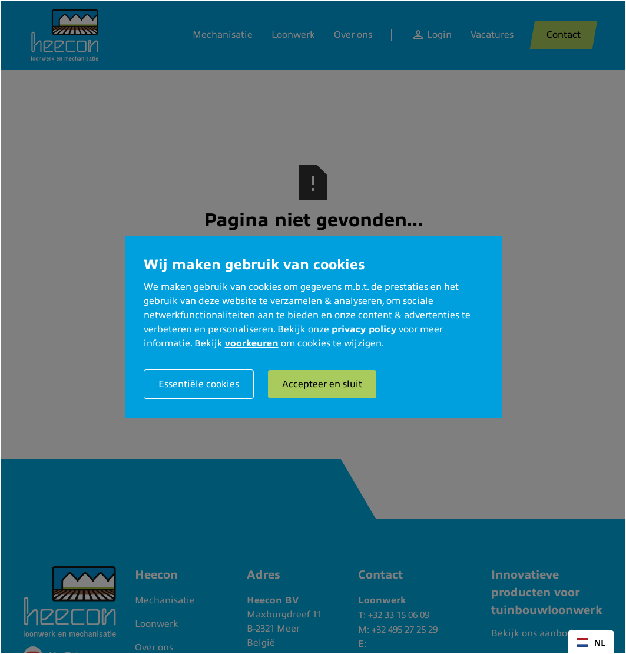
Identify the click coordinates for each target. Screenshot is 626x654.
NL (591, 642)
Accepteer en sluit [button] (322, 384)
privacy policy (364, 329)
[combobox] (591, 642)
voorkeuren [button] (252, 343)
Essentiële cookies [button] (198, 384)
